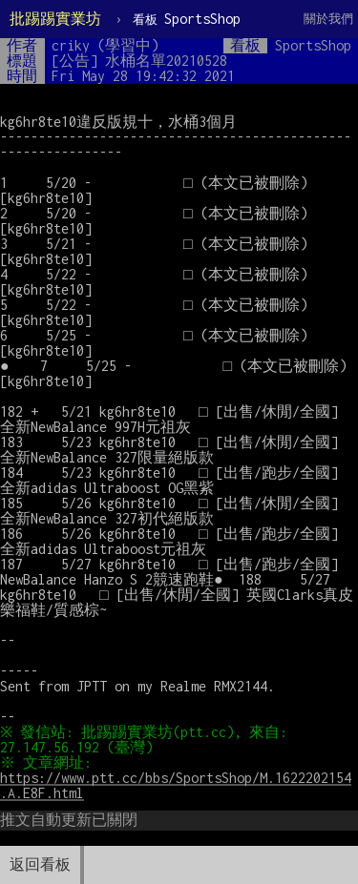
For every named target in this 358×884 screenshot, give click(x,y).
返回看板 (40, 864)
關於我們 (328, 18)
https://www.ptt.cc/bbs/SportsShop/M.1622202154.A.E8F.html (175, 785)
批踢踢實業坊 (55, 18)
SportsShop (187, 18)
